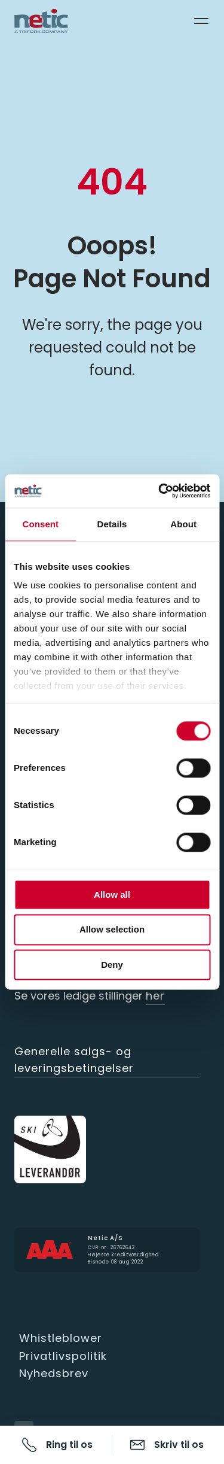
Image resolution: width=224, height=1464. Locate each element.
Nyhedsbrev (53, 1373)
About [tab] (183, 524)
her (155, 995)
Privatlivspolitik (63, 1355)
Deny (112, 964)
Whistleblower (60, 1338)
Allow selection (112, 930)
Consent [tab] (40, 524)
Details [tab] (112, 524)
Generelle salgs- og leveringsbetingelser (74, 1060)
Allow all (112, 894)
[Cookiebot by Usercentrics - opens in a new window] (159, 491)
